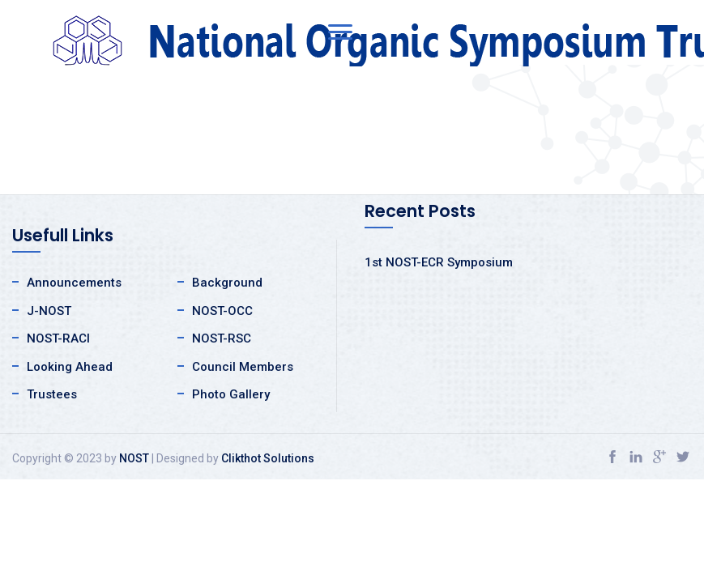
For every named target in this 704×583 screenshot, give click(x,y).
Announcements (74, 282)
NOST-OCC (222, 311)
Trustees (52, 394)
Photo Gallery (231, 394)
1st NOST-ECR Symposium (439, 262)
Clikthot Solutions (267, 458)
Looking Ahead (70, 367)
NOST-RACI (58, 338)
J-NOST (49, 311)
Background (227, 282)
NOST (134, 458)
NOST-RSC (221, 338)
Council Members (242, 367)
